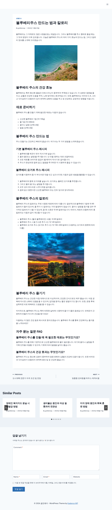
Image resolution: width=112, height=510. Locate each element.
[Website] (85, 476)
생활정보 (19, 18)
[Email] (56, 476)
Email (46, 477)
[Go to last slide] (6, 407)
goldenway (21, 28)
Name (17, 477)
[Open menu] (107, 4)
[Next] (106, 407)
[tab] (51, 419)
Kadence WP (72, 503)
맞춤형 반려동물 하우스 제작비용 (78, 376)
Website (76, 477)
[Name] (26, 476)
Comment (18, 447)
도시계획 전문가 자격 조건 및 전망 (33, 376)
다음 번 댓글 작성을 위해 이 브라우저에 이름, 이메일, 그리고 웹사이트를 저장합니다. (45, 483)
